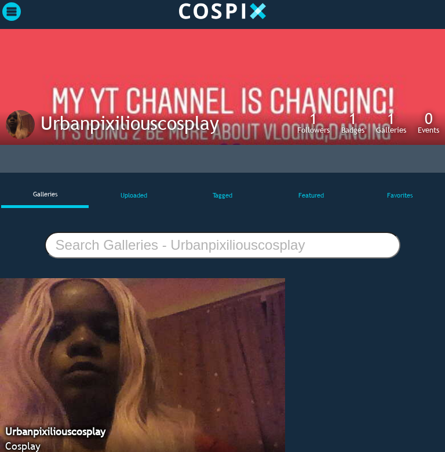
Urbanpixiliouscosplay (130, 122)
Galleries (391, 122)
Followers (313, 122)
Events (428, 122)
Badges (352, 122)
